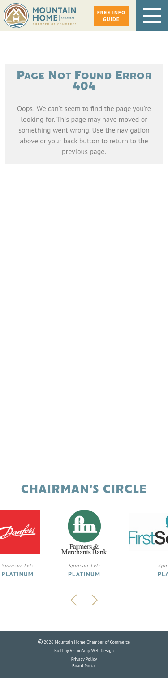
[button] (111, 16)
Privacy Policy (84, 659)
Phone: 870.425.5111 (84, 353)
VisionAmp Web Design (92, 650)
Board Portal (84, 666)
